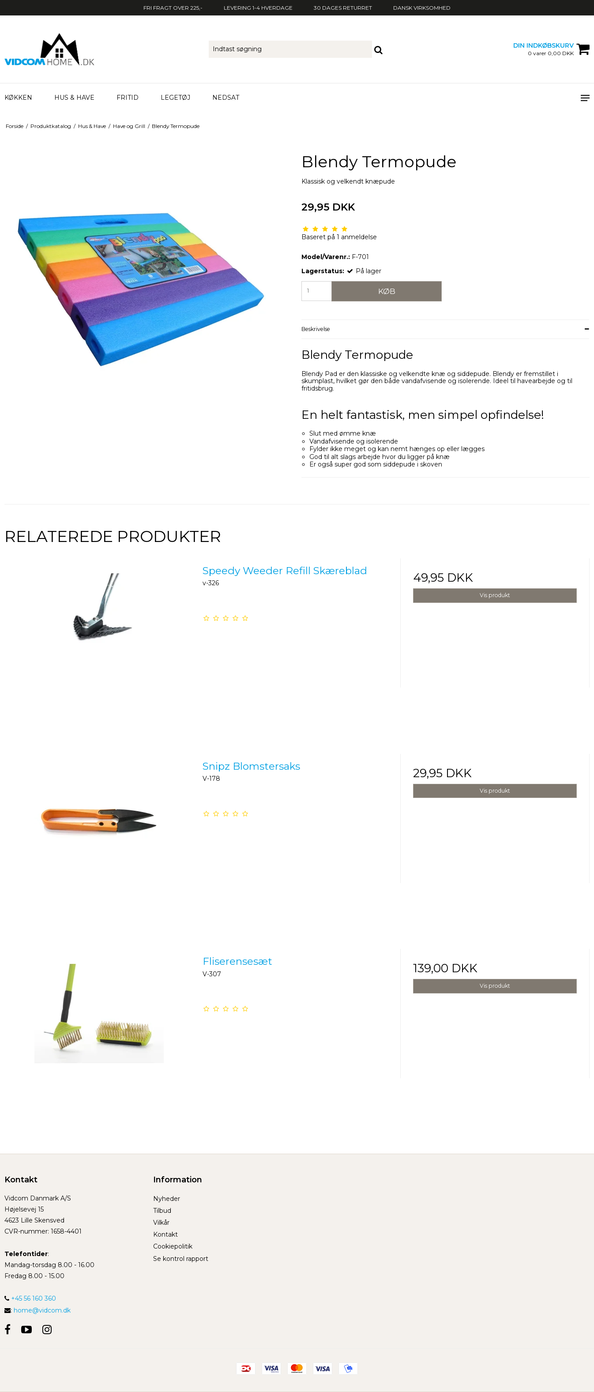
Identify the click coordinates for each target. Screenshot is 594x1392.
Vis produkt (495, 595)
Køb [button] (386, 291)
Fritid (128, 98)
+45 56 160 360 (30, 1298)
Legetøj (175, 98)
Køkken (18, 98)
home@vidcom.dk (42, 1310)
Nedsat (225, 98)
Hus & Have (74, 98)
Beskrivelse (315, 329)
